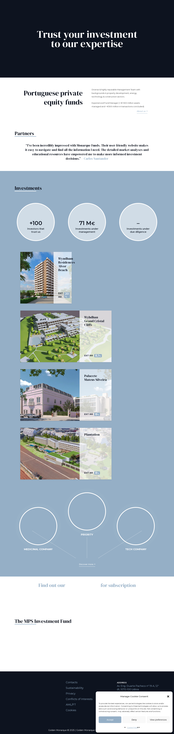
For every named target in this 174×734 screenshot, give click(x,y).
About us (141, 111)
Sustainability (74, 688)
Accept (110, 719)
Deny (134, 719)
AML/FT (71, 704)
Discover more (86, 564)
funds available (83, 585)
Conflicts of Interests (79, 699)
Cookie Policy (132, 727)
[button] (168, 696)
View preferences (158, 719)
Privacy (70, 693)
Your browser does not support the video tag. (38, 526)
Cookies (71, 710)
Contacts (72, 682)
